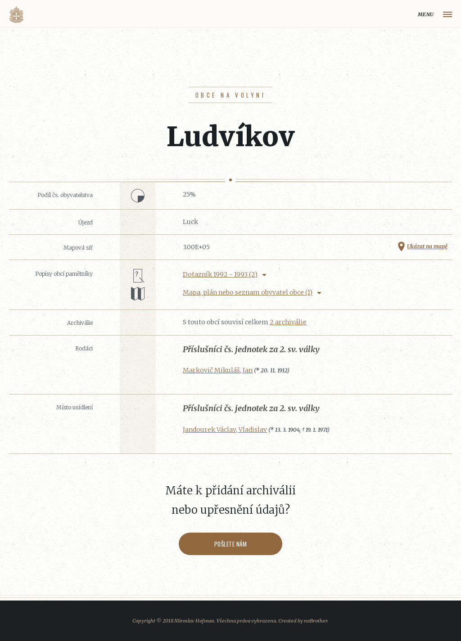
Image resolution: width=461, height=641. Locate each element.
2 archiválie (288, 322)
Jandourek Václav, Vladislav (225, 430)
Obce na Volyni (230, 94)
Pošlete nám (230, 543)
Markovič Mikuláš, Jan (218, 370)
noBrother (315, 621)
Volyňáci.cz (16, 14)
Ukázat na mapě (427, 246)
